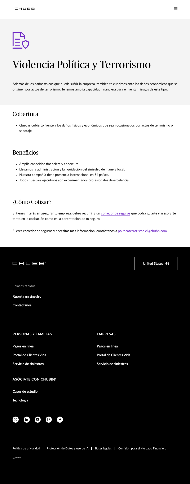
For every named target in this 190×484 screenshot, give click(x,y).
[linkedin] (27, 420)
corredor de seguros (115, 213)
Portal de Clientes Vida (29, 355)
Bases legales (103, 448)
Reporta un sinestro (27, 296)
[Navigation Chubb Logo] (25, 9)
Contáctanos (22, 305)
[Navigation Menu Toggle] (175, 9)
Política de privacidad (26, 448)
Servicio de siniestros (28, 364)
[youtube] (38, 420)
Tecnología (20, 400)
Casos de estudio (25, 391)
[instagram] (49, 420)
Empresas (106, 334)
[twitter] (16, 420)
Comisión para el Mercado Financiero (142, 448)
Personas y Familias (32, 334)
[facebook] (60, 420)
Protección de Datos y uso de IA (67, 448)
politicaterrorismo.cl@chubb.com (142, 231)
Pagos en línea (23, 346)
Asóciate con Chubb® (34, 379)
